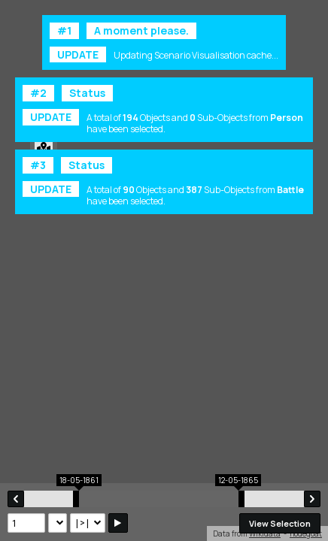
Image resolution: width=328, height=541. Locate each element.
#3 (38, 165)
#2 (38, 93)
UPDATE (78, 54)
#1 (64, 30)
